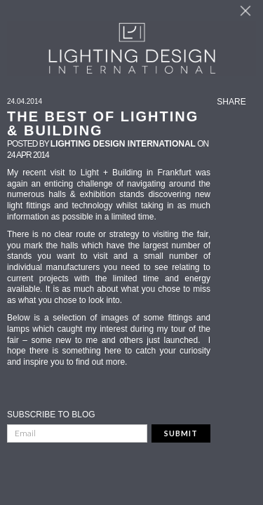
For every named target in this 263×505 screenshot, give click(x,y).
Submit (181, 433)
